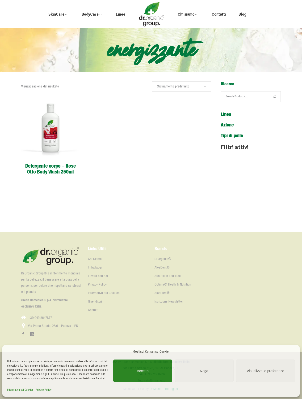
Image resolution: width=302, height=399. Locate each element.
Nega (204, 371)
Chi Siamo (95, 259)
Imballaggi (95, 267)
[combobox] (181, 86)
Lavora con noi (98, 276)
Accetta (143, 371)
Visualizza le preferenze (265, 371)
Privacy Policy (43, 390)
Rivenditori (95, 301)
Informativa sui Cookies (20, 390)
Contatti (93, 310)
